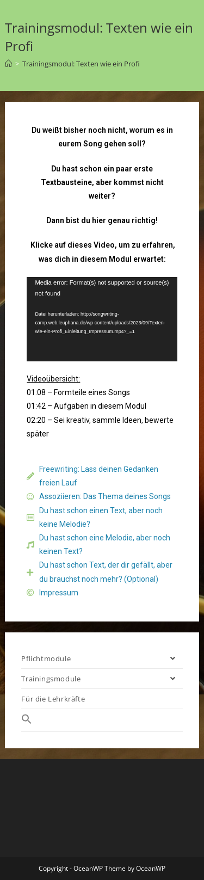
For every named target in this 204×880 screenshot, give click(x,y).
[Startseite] (8, 64)
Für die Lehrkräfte (53, 699)
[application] (102, 319)
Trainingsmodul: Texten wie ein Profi (81, 64)
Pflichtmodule (101, 658)
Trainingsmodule (101, 678)
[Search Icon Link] (101, 720)
